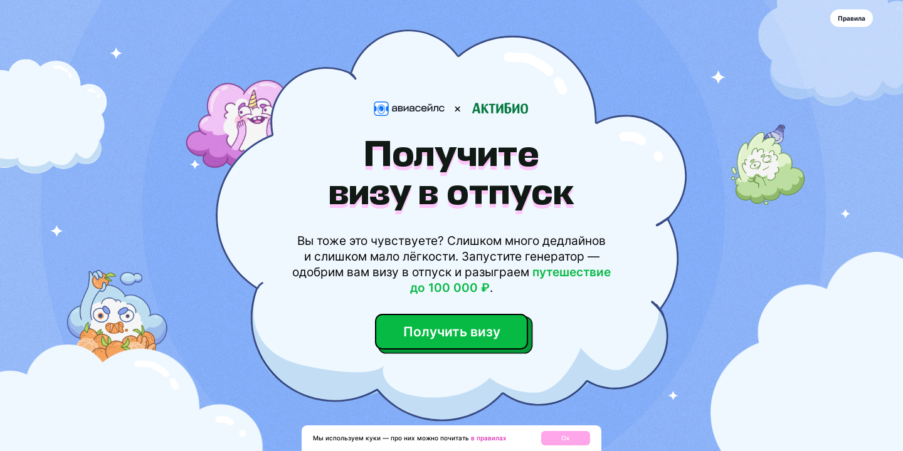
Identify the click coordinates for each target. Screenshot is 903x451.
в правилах (489, 438)
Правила (851, 18)
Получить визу (451, 331)
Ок (565, 438)
